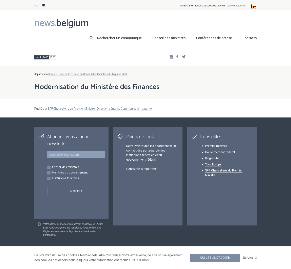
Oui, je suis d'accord (215, 257)
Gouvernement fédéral (220, 152)
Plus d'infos (140, 260)
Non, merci (250, 257)
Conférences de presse (214, 38)
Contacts (249, 38)
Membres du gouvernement (70, 172)
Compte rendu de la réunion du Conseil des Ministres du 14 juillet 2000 (88, 74)
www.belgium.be (236, 5)
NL (36, 5)
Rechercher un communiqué (119, 38)
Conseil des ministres (169, 38)
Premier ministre (216, 146)
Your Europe (213, 164)
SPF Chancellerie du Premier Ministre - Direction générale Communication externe (100, 108)
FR (43, 5)
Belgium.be (212, 158)
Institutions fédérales (65, 178)
